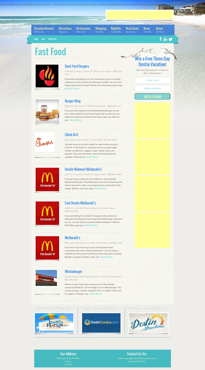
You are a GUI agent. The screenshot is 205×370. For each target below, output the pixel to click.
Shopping (105, 342)
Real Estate (125, 342)
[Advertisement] (139, 15)
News (133, 342)
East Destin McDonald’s (80, 203)
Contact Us (52, 39)
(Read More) (73, 88)
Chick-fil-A (71, 134)
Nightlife (114, 342)
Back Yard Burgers (77, 66)
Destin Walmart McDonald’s (83, 169)
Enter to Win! (152, 97)
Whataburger (73, 271)
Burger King (72, 100)
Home (36, 39)
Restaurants (93, 342)
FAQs (43, 39)
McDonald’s (72, 237)
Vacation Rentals (68, 342)
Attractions (81, 342)
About (141, 342)
